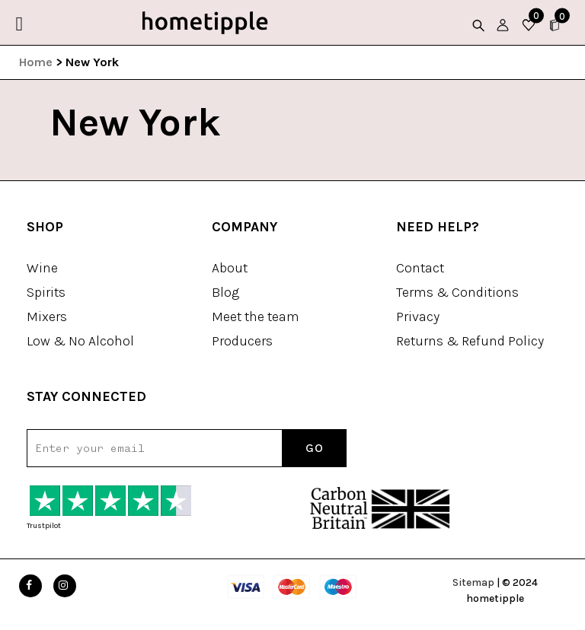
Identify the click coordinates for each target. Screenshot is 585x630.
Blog (225, 292)
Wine (42, 267)
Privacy (418, 316)
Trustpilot (44, 525)
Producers (242, 340)
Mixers (47, 316)
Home (36, 62)
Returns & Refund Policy (470, 340)
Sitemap (473, 582)
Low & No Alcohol (80, 340)
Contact (420, 267)
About (230, 267)
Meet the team (255, 316)
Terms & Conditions (457, 292)
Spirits (46, 292)
